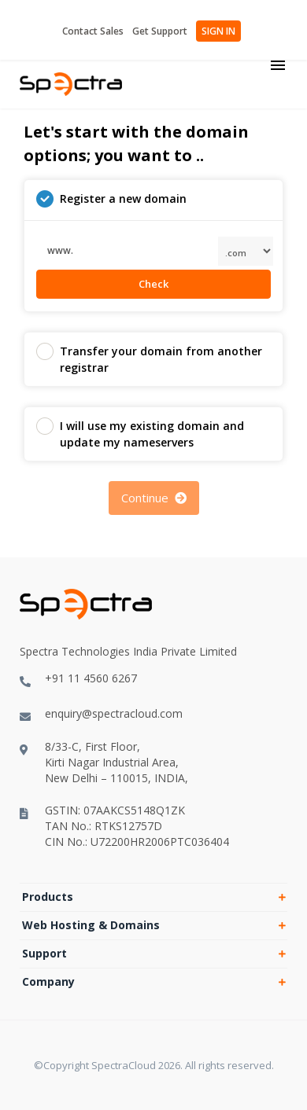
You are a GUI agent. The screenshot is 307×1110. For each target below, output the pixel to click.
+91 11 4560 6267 (78, 678)
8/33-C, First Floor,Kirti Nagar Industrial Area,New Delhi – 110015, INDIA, (104, 762)
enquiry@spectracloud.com (101, 714)
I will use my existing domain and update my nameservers (140, 433)
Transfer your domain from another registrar (149, 359)
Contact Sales (93, 31)
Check (153, 284)
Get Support (159, 31)
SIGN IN (218, 31)
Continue (154, 497)
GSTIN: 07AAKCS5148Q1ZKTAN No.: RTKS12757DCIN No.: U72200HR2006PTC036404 (124, 826)
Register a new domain (111, 199)
